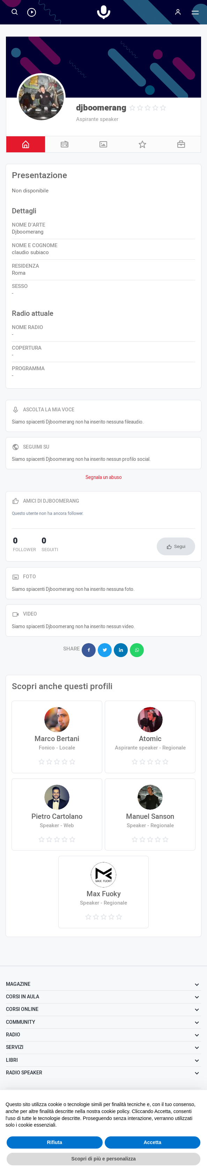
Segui (179, 546)
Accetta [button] (152, 1142)
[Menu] (177, 12)
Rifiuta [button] (54, 1142)
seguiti (46, 545)
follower (23, 545)
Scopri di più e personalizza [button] (103, 1158)
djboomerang (101, 108)
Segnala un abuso (104, 477)
